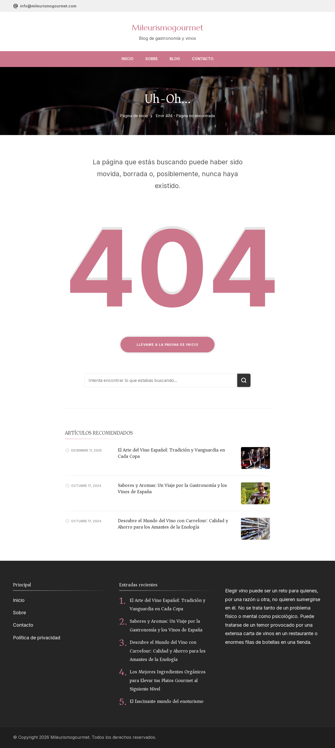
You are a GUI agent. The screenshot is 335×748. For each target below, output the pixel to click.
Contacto (202, 58)
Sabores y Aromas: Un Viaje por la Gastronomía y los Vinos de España (172, 488)
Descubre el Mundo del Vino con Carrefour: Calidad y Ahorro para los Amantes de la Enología (173, 523)
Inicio (127, 58)
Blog (175, 58)
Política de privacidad (36, 637)
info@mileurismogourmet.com (48, 6)
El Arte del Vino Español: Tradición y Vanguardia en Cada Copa (171, 453)
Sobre (151, 58)
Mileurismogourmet (167, 27)
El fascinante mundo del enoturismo (166, 701)
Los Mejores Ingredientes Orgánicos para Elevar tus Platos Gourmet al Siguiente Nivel (168, 680)
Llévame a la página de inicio (167, 345)
